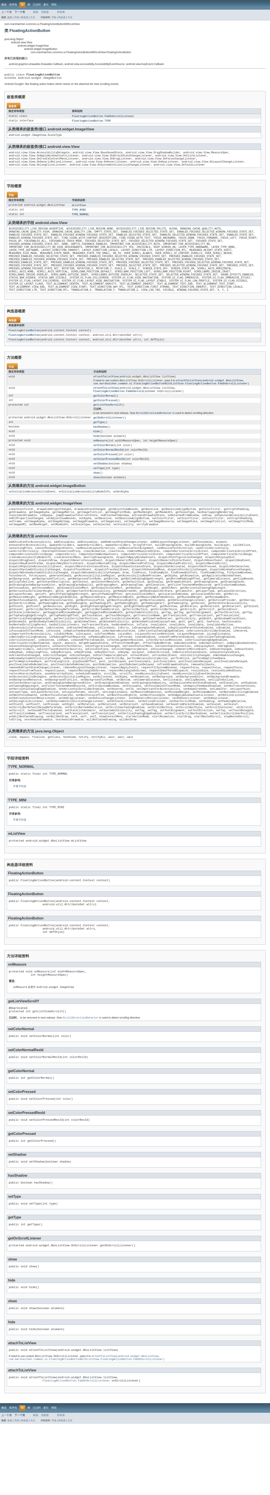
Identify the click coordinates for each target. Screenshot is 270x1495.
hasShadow (100, 445)
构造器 (24, 17)
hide (96, 450)
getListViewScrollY (107, 422)
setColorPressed (105, 474)
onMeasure (100, 459)
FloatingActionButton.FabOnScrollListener (103, 117)
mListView (79, 210)
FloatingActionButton (24, 345)
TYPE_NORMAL (80, 219)
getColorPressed (105, 417)
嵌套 (9, 17)
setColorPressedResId (108, 479)
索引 (46, 4)
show (96, 493)
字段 (16, 17)
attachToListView (105, 392)
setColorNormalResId (108, 469)
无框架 (45, 12)
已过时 (37, 4)
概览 (4, 4)
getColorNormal (104, 412)
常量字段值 (19, 837)
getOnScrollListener (108, 435)
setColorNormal (104, 464)
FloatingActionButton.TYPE (91, 122)
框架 (35, 12)
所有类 (61, 12)
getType (98, 440)
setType (98, 488)
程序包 (13, 4)
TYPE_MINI (79, 214)
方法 (32, 17)
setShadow (100, 483)
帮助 (54, 4)
